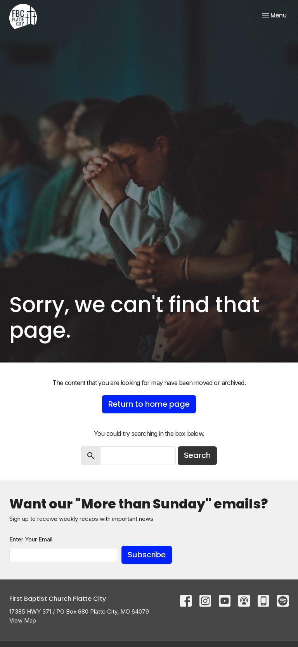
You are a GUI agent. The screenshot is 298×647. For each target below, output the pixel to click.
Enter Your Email (30, 539)
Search (197, 455)
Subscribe (147, 554)
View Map (22, 620)
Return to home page (149, 404)
